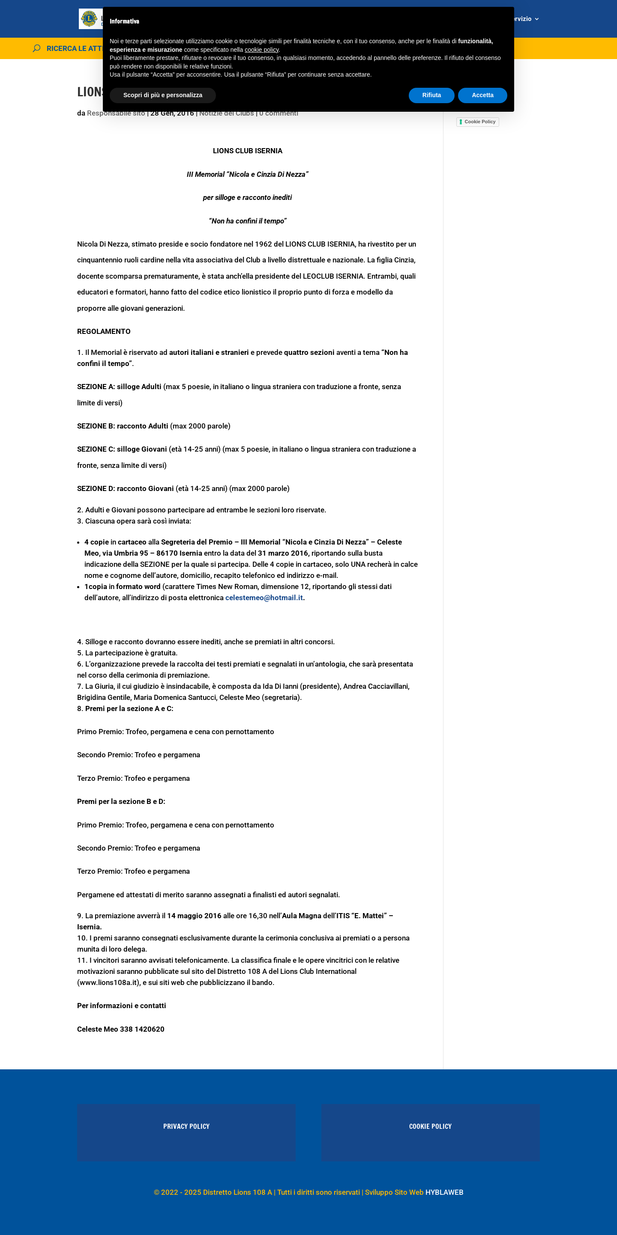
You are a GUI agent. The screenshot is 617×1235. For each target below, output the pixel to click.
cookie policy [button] (262, 49)
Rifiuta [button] (431, 95)
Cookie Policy (480, 121)
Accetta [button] (483, 95)
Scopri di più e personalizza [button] (162, 95)
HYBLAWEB (444, 1192)
